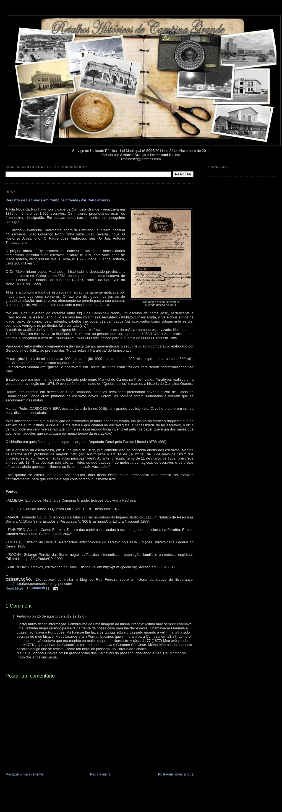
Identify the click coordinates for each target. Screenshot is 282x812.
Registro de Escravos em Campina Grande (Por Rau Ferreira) (58, 200)
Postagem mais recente (24, 774)
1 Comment (36, 588)
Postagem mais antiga (176, 774)
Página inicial (100, 774)
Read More (14, 588)
